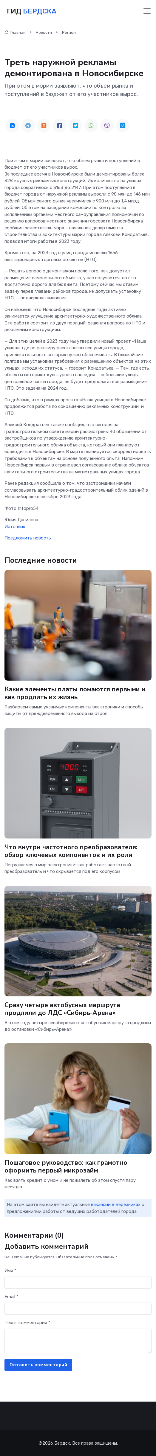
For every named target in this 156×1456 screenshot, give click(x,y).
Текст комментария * (27, 1322)
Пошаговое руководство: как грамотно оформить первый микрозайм (65, 1166)
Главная (14, 32)
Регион (69, 32)
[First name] (78, 1283)
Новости (44, 32)
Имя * (10, 1270)
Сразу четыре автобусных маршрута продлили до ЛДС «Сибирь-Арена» (62, 1009)
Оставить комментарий (38, 1364)
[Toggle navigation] (147, 11)
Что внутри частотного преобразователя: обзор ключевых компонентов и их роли (71, 851)
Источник (14, 526)
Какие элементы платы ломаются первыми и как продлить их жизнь (75, 693)
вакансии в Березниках (115, 1204)
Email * (11, 1296)
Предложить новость (27, 538)
